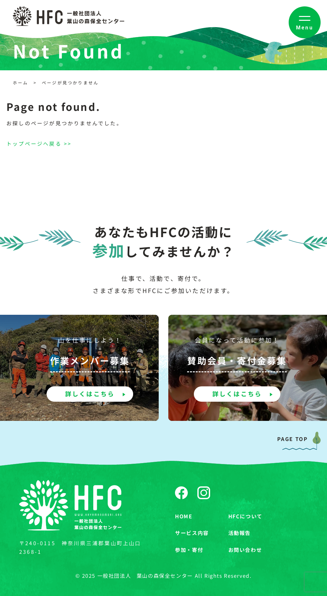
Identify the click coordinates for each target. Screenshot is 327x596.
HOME (183, 516)
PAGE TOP (292, 439)
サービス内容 (192, 533)
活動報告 (239, 533)
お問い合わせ (245, 549)
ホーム (20, 83)
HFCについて (245, 516)
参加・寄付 (189, 549)
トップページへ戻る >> (39, 143)
